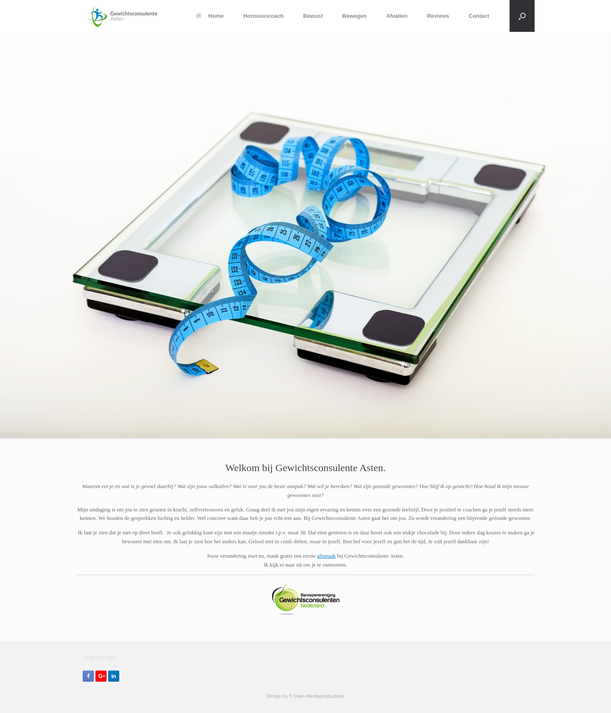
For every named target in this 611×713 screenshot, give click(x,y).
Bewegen (354, 16)
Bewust (313, 16)
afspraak (326, 556)
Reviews (438, 16)
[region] (305, 235)
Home (210, 16)
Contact (479, 16)
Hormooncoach (263, 16)
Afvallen (397, 16)
